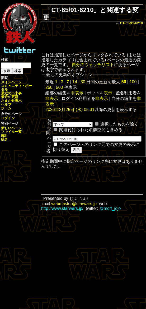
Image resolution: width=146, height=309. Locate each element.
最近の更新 (9, 97)
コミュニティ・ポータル (16, 87)
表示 (108, 93)
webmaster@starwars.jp (74, 203)
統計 (4, 135)
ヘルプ (6, 105)
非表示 (77, 93)
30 (83, 82)
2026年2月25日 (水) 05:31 (70, 109)
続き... (6, 139)
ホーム (6, 108)
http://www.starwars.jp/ (62, 208)
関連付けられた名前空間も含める (91, 129)
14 (74, 82)
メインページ (11, 82)
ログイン (8, 118)
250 (49, 87)
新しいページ (11, 128)
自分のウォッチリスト (93, 64)
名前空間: (48, 126)
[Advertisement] (92, 39)
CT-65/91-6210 (131, 23)
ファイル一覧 (11, 132)
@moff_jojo (110, 208)
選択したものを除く (119, 124)
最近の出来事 (11, 93)
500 (59, 87)
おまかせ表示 (11, 101)
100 (133, 82)
